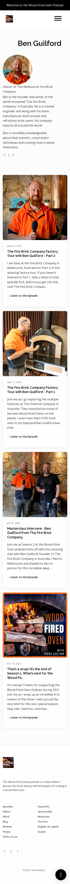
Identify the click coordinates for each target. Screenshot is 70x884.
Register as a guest (48, 826)
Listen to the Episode (22, 295)
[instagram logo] (9, 155)
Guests (42, 831)
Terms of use (10, 836)
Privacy (6, 831)
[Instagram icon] (4, 851)
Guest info (43, 806)
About (6, 816)
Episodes (8, 806)
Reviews (7, 826)
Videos (6, 811)
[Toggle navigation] (57, 18)
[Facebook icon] (11, 851)
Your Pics (43, 821)
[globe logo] (4, 155)
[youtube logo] (13, 155)
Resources (44, 816)
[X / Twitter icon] (18, 851)
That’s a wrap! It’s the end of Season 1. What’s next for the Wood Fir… (30, 673)
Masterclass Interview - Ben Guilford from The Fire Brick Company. (29, 533)
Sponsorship (45, 811)
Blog (5, 821)
